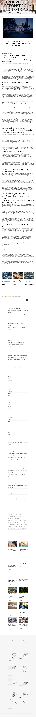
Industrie (18, 39)
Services (9, 425)
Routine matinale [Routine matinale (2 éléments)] (11, 528)
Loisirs (9, 408)
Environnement (10, 384)
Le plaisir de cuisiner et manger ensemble (14, 306)
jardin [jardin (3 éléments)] (20, 520)
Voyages (9, 438)
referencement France (11, 476)
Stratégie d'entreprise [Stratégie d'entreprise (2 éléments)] (12, 532)
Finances (9, 387)
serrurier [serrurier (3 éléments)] (17, 530)
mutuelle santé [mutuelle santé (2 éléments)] (16, 522)
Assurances (9, 374)
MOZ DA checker (10, 463)
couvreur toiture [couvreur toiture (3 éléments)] (11, 506)
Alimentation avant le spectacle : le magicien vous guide (14, 668)
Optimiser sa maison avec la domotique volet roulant (16, 321)
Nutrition (9, 415)
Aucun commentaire (31, 267)
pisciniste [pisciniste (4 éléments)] (10, 526)
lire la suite (9, 648)
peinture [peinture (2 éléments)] (25, 524)
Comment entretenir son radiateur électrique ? (12, 611)
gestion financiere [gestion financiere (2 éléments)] (20, 516)
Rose (8, 470)
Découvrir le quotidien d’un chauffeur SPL (25, 693)
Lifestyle (9, 404)
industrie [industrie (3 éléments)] (17, 518)
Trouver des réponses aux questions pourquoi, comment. (18, 9)
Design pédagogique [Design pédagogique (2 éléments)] (12, 508)
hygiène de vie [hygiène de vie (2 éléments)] (10, 518)
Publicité (9, 421)
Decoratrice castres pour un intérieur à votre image (16, 344)
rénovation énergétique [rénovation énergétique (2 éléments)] (21, 528)
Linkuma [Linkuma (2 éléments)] (24, 520)
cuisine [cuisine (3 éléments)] (18, 506)
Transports (9, 434)
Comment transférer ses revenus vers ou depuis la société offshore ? (23, 562)
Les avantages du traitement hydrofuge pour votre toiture (17, 318)
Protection (9, 419)
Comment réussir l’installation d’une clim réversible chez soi (17, 357)
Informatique (10, 397)
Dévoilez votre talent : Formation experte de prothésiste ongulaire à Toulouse (14, 654)
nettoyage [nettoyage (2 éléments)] (23, 522)
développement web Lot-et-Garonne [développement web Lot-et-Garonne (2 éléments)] (15, 512)
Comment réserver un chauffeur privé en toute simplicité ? (14, 694)
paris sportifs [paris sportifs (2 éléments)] (19, 524)
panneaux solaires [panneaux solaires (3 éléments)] (11, 524)
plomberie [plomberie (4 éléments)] (15, 526)
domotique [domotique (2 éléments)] (19, 508)
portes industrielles (5, 265)
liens (8, 468)
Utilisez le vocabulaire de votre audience (18, 457)
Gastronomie (10, 391)
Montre (9, 457)
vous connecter (8, 296)
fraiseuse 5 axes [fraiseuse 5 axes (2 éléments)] (11, 514)
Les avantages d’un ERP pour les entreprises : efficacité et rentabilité (12, 565)
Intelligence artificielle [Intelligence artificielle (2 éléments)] (13, 520)
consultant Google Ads (11, 459)
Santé (8, 423)
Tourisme (9, 432)
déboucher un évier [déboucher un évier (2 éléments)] (11, 510)
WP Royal (8, 715)
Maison (9, 410)
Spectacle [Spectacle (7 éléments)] (23, 530)
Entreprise (9, 382)
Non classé (9, 412)
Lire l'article (9, 554)
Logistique (9, 406)
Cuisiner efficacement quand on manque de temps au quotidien (18, 331)
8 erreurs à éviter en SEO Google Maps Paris (15, 361)
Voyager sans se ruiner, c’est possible (14, 308)
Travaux (9, 436)
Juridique (9, 402)
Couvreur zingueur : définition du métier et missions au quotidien (12, 625)
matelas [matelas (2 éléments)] (9, 522)
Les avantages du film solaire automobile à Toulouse (16, 359)
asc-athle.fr (10, 485)
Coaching (9, 378)
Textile (9, 430)
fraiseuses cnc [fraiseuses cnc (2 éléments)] (19, 514)
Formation (9, 389)
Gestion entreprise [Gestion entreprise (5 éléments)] (11, 516)
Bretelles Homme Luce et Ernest (19, 474)
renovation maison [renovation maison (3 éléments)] (23, 526)
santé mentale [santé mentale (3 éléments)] (11, 530)
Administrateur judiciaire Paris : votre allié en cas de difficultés (18, 363)
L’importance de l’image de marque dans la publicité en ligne (23, 580)
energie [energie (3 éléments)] (25, 512)
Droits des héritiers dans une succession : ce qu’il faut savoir (17, 355)
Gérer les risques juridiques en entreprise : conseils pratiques (12, 580)
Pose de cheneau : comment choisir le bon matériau (16, 342)
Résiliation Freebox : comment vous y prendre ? (19, 468)
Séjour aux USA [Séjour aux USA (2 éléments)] (21, 532)
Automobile (9, 376)
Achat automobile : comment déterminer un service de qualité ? (23, 611)
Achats (9, 369)
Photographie (10, 417)
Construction (10, 380)
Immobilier (9, 393)
